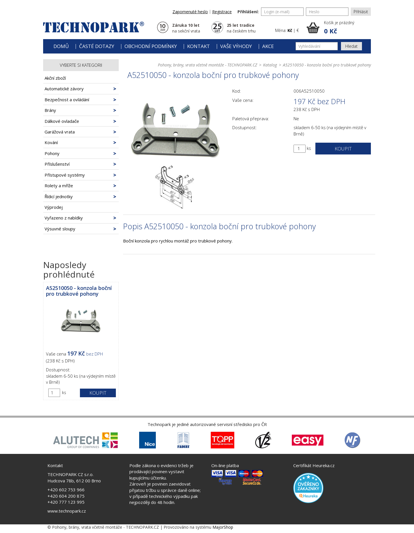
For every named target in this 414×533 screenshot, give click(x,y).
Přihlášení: (248, 11)
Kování (51, 142)
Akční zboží (55, 78)
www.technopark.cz (66, 511)
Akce (268, 46)
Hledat (351, 46)
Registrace (222, 11)
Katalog (270, 65)
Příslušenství (57, 164)
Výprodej (54, 207)
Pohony (52, 153)
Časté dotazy (96, 46)
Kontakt (198, 46)
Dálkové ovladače (62, 121)
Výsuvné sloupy (60, 229)
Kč (290, 30)
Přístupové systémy (65, 175)
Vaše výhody (236, 46)
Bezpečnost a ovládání (67, 99)
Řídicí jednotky (59, 196)
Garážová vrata (60, 132)
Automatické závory (64, 88)
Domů (61, 46)
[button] (338, 27)
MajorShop (222, 527)
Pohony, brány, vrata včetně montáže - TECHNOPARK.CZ (207, 65)
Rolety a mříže (59, 185)
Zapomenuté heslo (190, 11)
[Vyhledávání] (317, 46)
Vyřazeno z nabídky (64, 218)
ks (64, 392)
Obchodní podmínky (150, 46)
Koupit (97, 392)
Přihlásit (361, 11)
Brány (50, 110)
